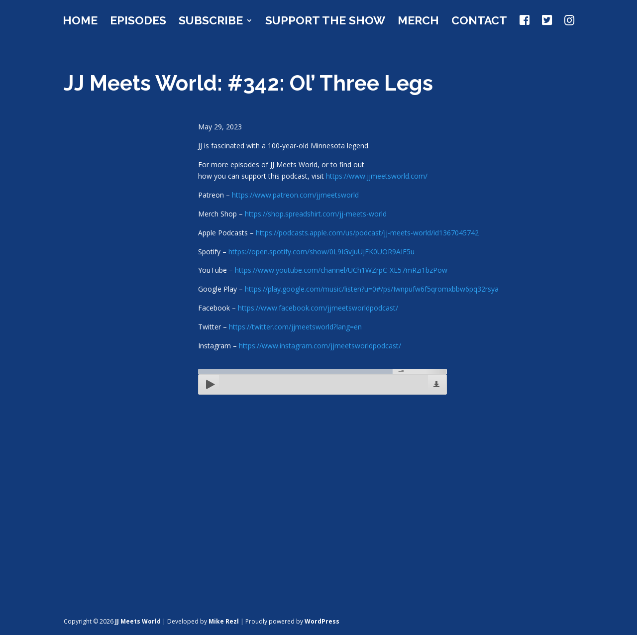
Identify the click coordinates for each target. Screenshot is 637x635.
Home (80, 22)
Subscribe (211, 22)
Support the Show (325, 22)
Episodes (138, 22)
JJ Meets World (138, 621)
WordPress (322, 621)
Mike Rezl (224, 621)
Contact (479, 22)
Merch (418, 22)
